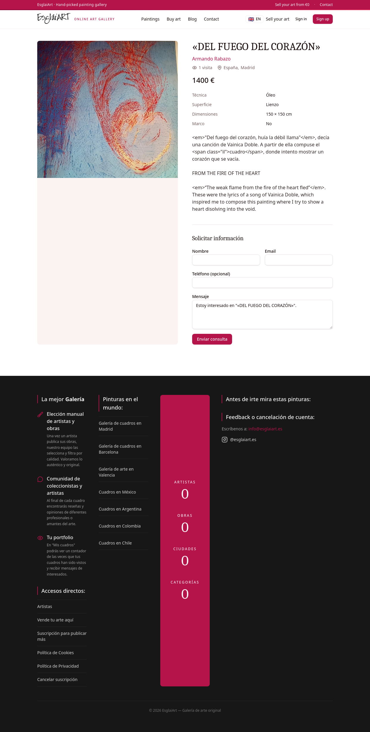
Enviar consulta (212, 339)
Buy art (174, 19)
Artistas (44, 606)
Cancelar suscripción (57, 679)
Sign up (322, 18)
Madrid (248, 67)
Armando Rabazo (211, 58)
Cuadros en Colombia (120, 526)
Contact (326, 4)
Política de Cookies (55, 652)
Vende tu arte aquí (55, 620)
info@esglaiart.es (265, 429)
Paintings (150, 19)
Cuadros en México (117, 492)
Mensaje (200, 296)
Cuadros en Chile (115, 543)
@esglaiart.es (239, 440)
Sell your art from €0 (292, 4)
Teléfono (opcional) (211, 274)
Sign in (301, 18)
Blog (192, 19)
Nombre (200, 251)
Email (270, 251)
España (231, 67)
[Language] (254, 19)
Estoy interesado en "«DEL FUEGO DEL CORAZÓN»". (262, 314)
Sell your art (278, 19)
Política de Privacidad (58, 666)
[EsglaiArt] (76, 19)
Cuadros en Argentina (120, 509)
